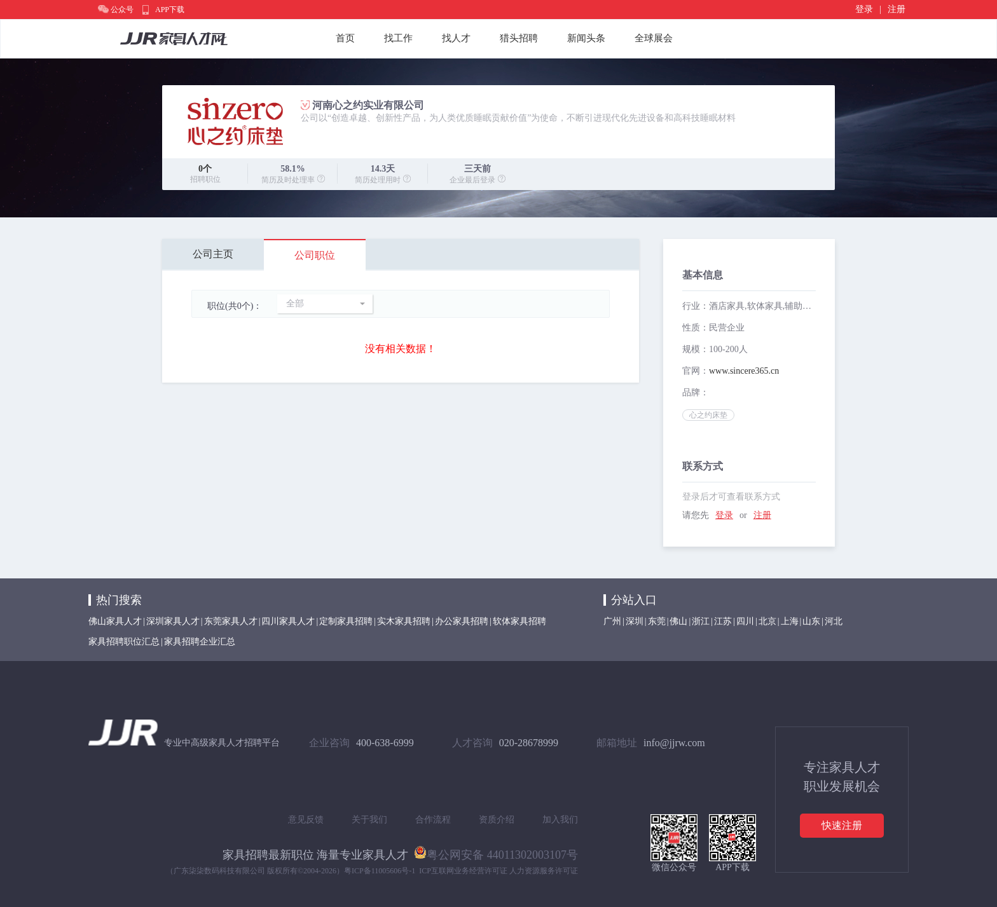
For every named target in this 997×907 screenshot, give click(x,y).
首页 (345, 38)
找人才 (456, 38)
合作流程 (433, 819)
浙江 (701, 621)
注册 (896, 9)
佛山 (678, 621)
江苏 (723, 621)
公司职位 (314, 255)
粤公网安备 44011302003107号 (496, 852)
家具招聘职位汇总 (124, 641)
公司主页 (213, 254)
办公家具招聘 (461, 621)
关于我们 (369, 819)
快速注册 (842, 825)
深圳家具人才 (173, 621)
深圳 (634, 621)
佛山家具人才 (115, 621)
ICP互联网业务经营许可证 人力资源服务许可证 (498, 870)
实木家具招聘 (403, 621)
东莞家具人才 (231, 621)
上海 (790, 621)
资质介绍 (496, 819)
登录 (864, 9)
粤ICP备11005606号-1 (379, 870)
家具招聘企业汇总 (199, 641)
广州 (612, 621)
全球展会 (654, 38)
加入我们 (560, 819)
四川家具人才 (288, 621)
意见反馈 (306, 819)
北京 (767, 621)
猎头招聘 (519, 38)
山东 (811, 621)
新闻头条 (586, 38)
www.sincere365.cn (744, 371)
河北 (833, 621)
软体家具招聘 (519, 621)
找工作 (398, 38)
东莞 (657, 621)
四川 (745, 621)
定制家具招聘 (346, 621)
